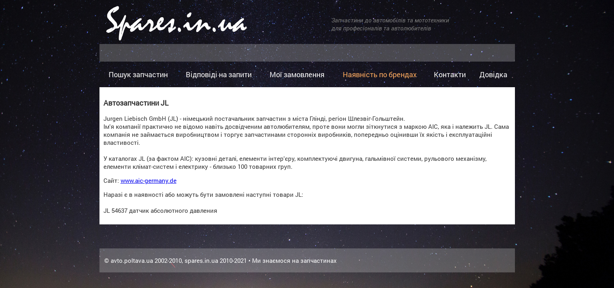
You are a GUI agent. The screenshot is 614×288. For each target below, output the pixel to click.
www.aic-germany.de (149, 180)
